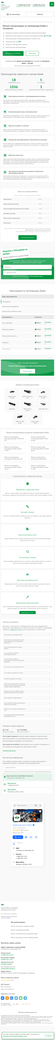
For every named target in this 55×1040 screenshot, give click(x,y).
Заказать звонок (27, 371)
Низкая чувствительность (9, 336)
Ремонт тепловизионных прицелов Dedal (24, 948)
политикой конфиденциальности (35, 276)
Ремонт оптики (7, 222)
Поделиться (2, 1012)
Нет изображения (7, 323)
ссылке (8, 931)
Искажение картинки (8, 329)
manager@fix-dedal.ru (8, 982)
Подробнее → (48, 322)
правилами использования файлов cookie (15, 1036)
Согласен (48, 1035)
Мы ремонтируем (13, 14)
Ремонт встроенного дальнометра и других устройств (16, 208)
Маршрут (18, 851)
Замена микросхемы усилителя (11, 204)
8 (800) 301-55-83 (7, 973)
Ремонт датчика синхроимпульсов (11, 218)
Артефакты (5, 342)
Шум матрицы (6, 349)
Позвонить (39, 14)
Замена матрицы (7, 199)
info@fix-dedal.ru (6, 978)
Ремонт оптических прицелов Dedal (22, 940)
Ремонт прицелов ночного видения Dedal (24, 951)
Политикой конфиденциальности (43, 785)
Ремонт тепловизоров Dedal (20, 944)
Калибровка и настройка (9, 213)
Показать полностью (9, 764)
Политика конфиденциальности (27, 1026)
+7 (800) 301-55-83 (24, 5)
